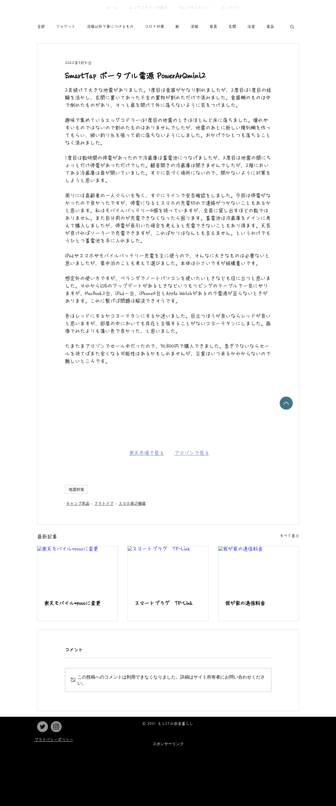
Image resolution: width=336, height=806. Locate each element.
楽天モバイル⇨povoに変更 (72, 603)
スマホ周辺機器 (132, 503)
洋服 (194, 26)
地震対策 (76, 489)
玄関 (232, 26)
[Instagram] (56, 726)
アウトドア (104, 503)
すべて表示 (289, 536)
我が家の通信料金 (245, 603)
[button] (292, 26)
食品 (270, 26)
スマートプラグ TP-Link (163, 603)
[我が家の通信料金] (258, 569)
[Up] (286, 403)
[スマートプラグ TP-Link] (168, 569)
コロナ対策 (154, 26)
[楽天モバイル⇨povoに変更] (77, 569)
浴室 (251, 26)
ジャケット (66, 26)
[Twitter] (42, 726)
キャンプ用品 (78, 503)
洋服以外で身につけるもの (110, 26)
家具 (213, 26)
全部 (41, 26)
